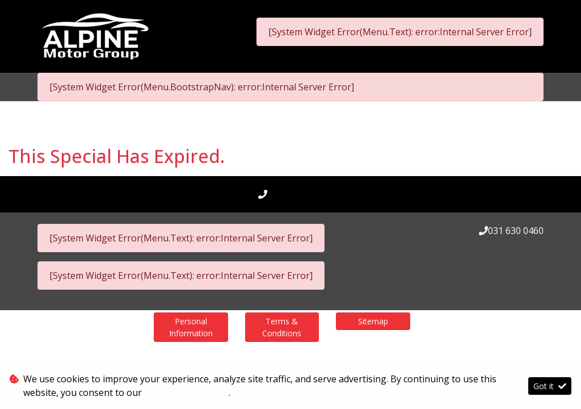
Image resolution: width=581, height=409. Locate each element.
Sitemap (373, 321)
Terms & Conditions (281, 327)
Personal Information (191, 327)
